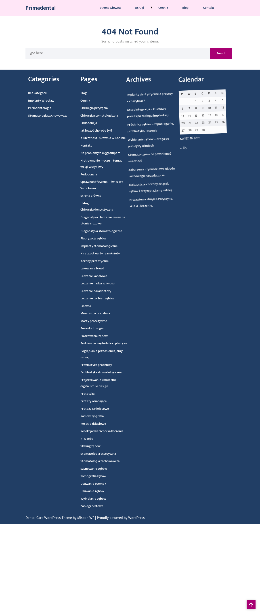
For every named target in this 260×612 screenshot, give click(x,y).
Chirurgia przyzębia (81, 109)
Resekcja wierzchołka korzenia (108, 431)
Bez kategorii (23, 94)
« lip (29, 276)
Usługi (139, 7)
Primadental (40, 7)
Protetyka (92, 394)
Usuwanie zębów (103, 491)
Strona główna (110, 7)
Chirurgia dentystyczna (90, 210)
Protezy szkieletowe (100, 409)
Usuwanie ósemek (103, 484)
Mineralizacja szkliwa (95, 314)
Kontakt (208, 7)
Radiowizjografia (98, 416)
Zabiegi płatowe (103, 506)
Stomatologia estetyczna (106, 454)
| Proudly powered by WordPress (120, 518)
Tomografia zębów (103, 476)
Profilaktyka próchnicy (99, 365)
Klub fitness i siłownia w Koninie (92, 138)
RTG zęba (94, 439)
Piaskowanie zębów (95, 336)
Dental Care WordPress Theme (49, 518)
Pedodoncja (79, 175)
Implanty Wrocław (28, 101)
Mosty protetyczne (93, 321)
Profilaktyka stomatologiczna (104, 372)
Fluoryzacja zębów (88, 239)
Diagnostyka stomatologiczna (96, 231)
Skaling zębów (98, 446)
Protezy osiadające (98, 401)
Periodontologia (26, 109)
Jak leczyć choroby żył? (85, 131)
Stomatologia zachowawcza (35, 116)
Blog (185, 7)
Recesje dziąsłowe (100, 424)
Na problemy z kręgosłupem (90, 153)
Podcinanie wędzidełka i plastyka (105, 343)
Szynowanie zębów (102, 469)
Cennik (163, 7)
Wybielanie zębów (104, 499)
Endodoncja (76, 124)
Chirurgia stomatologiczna (87, 116)
